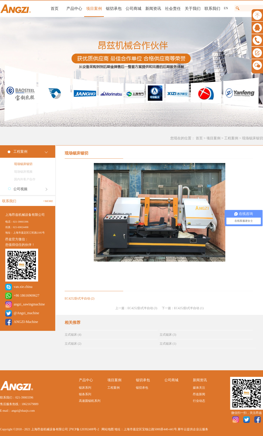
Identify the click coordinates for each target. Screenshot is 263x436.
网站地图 (107, 429)
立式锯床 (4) (73, 334)
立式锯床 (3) (168, 334)
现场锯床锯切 (252, 138)
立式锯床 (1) (168, 343)
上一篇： (136, 308)
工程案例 (231, 138)
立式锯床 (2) (73, 343)
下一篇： (183, 308)
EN (226, 8)
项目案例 (213, 138)
